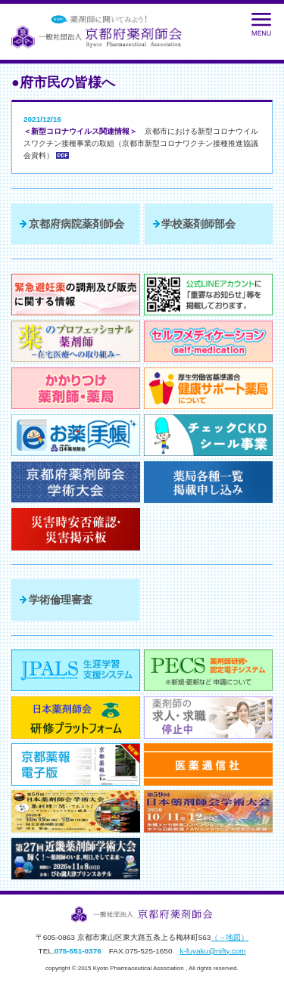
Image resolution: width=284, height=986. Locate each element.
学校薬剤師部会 (198, 224)
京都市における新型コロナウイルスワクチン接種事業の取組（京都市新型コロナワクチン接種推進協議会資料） (140, 143)
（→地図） (229, 937)
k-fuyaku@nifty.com (212, 951)
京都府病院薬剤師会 (76, 224)
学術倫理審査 (60, 600)
